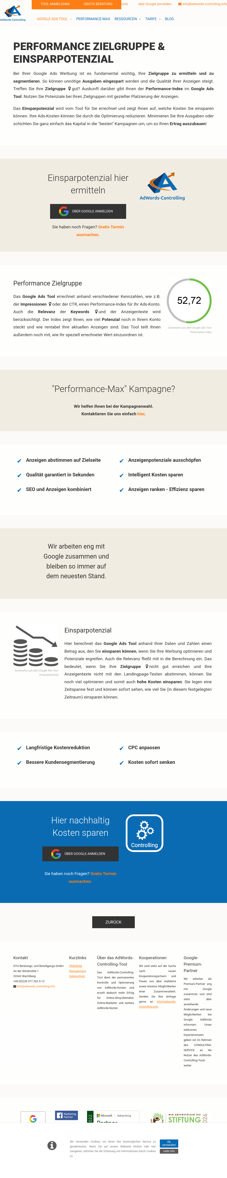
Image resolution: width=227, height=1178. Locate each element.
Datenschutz (77, 976)
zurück (114, 922)
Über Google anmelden (92, 211)
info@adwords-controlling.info (202, 4)
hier (140, 413)
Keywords (80, 311)
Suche (121, 4)
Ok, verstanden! (169, 1143)
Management (77, 971)
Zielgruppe (124, 46)
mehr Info (169, 1151)
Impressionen (34, 304)
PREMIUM (75, 966)
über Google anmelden (153, 4)
